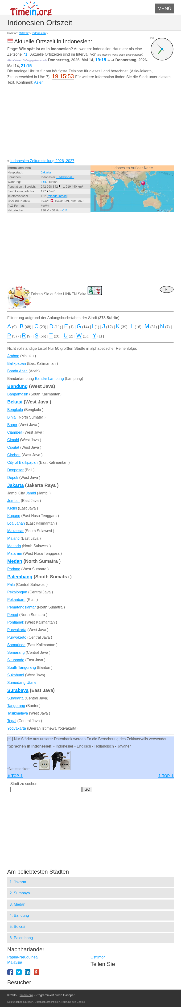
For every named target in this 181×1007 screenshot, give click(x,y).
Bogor (12, 425)
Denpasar (15, 470)
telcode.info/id (57, 196)
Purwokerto (16, 637)
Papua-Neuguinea (22, 957)
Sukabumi (15, 675)
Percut (12, 615)
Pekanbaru (16, 600)
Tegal (11, 721)
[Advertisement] (90, 123)
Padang (13, 569)
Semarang (16, 652)
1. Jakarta (18, 882)
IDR (43, 182)
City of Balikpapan (22, 462)
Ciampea (14, 432)
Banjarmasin (17, 394)
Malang (13, 538)
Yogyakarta (16, 728)
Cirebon (14, 455)
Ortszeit (24, 33)
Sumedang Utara (21, 683)
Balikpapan (16, 364)
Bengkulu (15, 410)
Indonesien (39, 33)
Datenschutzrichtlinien (47, 1001)
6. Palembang (21, 938)
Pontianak (15, 622)
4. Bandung (19, 915)
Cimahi (13, 440)
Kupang (13, 516)
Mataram (14, 553)
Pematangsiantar (21, 607)
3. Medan (17, 904)
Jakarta (46, 172)
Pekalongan (17, 592)
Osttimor (97, 957)
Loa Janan (16, 523)
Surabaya (18, 690)
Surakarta (15, 698)
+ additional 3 (65, 177)
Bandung (17, 386)
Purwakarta (16, 630)
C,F (64, 210)
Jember (13, 501)
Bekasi (15, 401)
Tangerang (16, 706)
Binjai (11, 417)
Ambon (13, 356)
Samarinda (16, 645)
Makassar (15, 531)
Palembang (20, 576)
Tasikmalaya (17, 713)
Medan (14, 561)
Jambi (31, 493)
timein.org (26, 995)
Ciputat (13, 447)
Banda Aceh (17, 371)
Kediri (12, 508)
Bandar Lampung (49, 379)
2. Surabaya (20, 893)
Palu (11, 585)
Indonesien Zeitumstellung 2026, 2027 (42, 161)
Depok (12, 478)
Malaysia (14, 962)
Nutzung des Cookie (73, 1001)
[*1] (26, 54)
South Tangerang (21, 668)
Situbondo (15, 660)
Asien (39, 82)
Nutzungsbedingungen (20, 1001)
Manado (14, 546)
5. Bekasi (17, 927)
